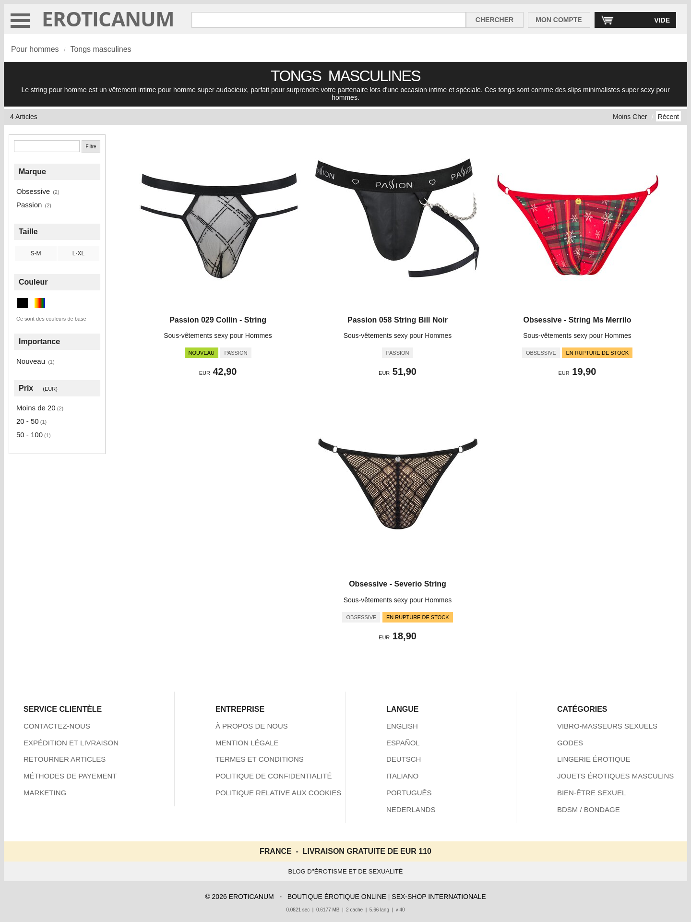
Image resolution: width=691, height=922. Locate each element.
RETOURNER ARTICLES (65, 759)
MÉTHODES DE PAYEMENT (70, 776)
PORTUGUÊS (409, 793)
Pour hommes (35, 49)
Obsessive (33, 191)
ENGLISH (402, 726)
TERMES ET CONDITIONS (259, 759)
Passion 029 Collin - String (217, 320)
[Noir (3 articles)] (22, 303)
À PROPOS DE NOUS (251, 726)
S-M (36, 253)
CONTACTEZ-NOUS (57, 726)
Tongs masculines (100, 49)
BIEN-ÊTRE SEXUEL (591, 793)
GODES (570, 743)
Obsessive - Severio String (397, 584)
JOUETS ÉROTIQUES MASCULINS (615, 776)
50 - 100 (29, 435)
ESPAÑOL (403, 743)
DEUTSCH (403, 759)
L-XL (78, 253)
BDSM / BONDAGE (588, 809)
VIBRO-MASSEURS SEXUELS (607, 726)
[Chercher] (47, 146)
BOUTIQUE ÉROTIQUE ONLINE (336, 896)
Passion (29, 205)
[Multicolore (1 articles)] (40, 303)
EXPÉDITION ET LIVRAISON (71, 743)
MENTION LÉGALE (247, 743)
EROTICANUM (108, 18)
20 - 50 (27, 421)
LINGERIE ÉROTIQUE (594, 759)
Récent (668, 116)
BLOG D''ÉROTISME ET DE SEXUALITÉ (345, 871)
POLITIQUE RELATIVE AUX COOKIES (278, 793)
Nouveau (30, 361)
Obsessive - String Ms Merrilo (577, 320)
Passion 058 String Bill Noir (397, 320)
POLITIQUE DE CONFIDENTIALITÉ (273, 776)
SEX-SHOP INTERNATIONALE (439, 896)
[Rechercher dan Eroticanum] (328, 20)
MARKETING (45, 793)
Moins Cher (630, 116)
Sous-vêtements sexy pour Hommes (218, 335)
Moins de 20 (36, 408)
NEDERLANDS (411, 809)
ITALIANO (402, 776)
